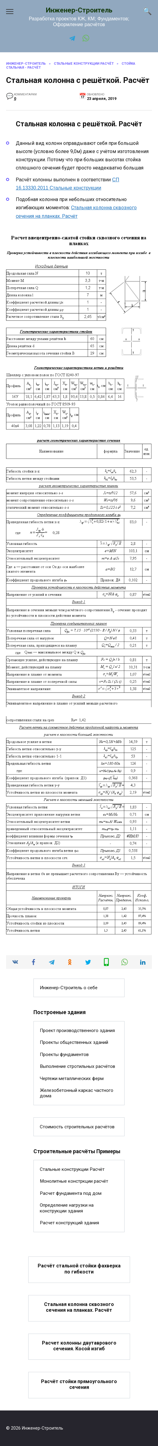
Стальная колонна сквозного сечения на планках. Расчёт (79, 1307)
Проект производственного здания (77, 1030)
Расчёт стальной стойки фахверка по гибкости (79, 1268)
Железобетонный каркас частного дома (76, 1093)
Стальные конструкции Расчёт (72, 1169)
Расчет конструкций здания (69, 1223)
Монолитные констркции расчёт (74, 1181)
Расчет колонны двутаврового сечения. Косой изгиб (79, 1346)
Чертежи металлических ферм (72, 1078)
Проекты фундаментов (64, 1054)
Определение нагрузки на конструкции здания (67, 1207)
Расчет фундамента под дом (70, 1193)
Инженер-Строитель (79, 10)
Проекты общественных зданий (74, 1042)
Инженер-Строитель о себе (69, 987)
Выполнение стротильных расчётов (77, 1066)
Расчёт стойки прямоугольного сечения (79, 1384)
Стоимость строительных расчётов (77, 1127)
